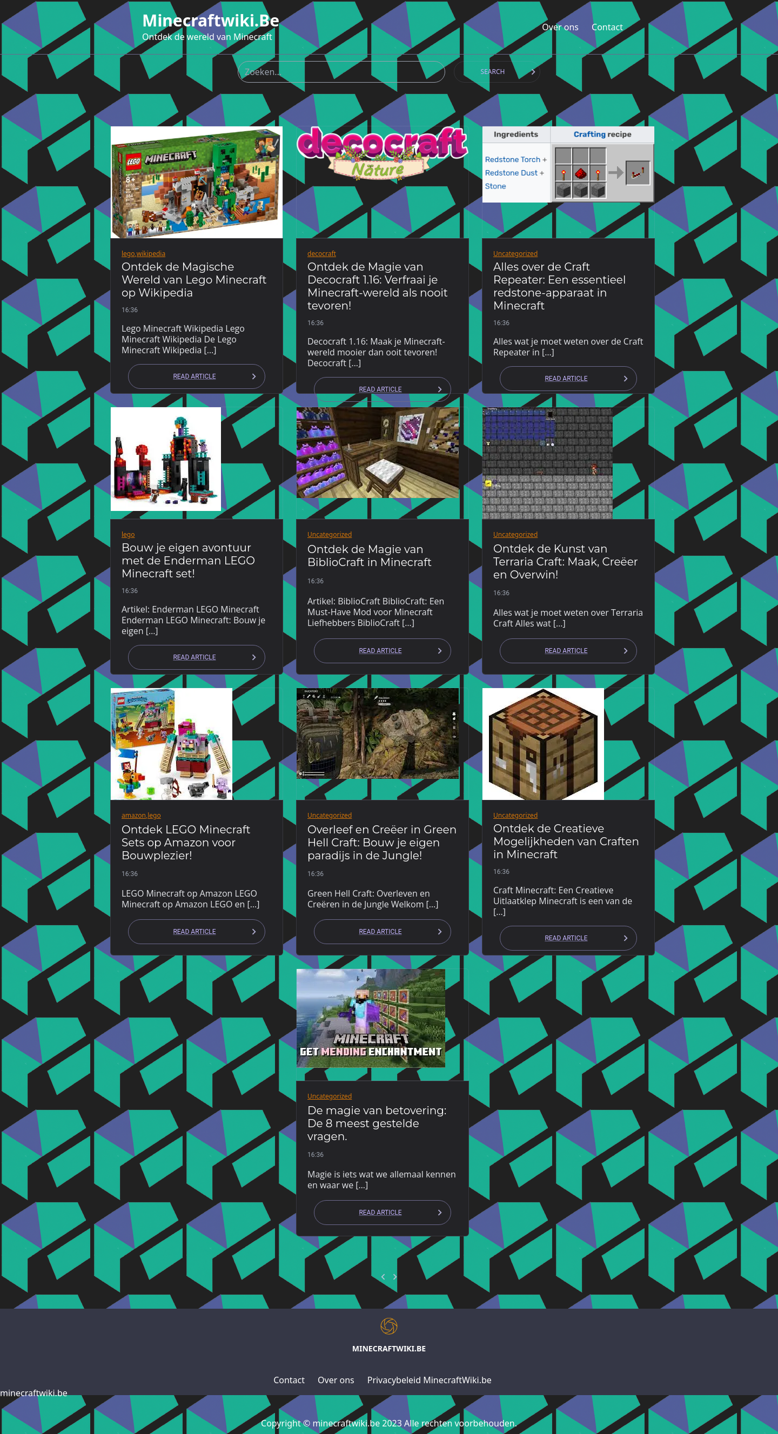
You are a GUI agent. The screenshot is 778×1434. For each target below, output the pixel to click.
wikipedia (151, 253)
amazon (134, 815)
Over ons (560, 27)
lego (128, 253)
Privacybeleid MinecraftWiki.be (429, 1380)
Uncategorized (515, 253)
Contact (607, 27)
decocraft (321, 253)
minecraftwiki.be (210, 20)
